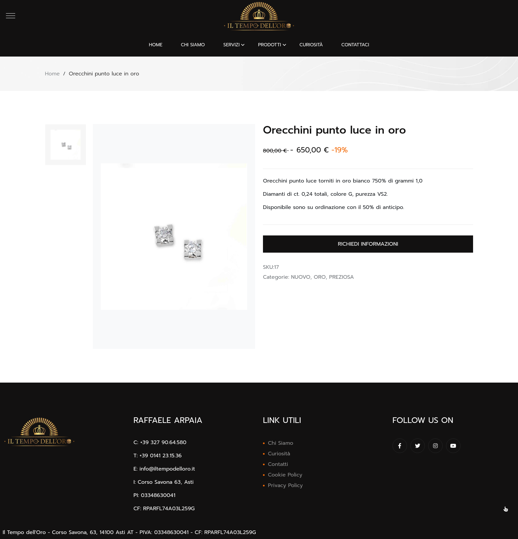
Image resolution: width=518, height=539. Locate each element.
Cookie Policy (285, 475)
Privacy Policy (285, 485)
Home (156, 44)
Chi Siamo (280, 443)
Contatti (278, 464)
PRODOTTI (269, 44)
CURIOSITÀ (311, 44)
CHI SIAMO (193, 44)
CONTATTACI (355, 44)
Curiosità (279, 454)
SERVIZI (231, 44)
